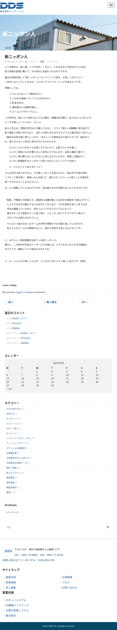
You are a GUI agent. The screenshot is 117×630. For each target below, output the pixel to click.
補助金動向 (11, 487)
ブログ (16, 47)
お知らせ (10, 413)
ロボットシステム (16, 600)
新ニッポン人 (16, 56)
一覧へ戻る (50, 302)
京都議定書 (11, 452)
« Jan (9, 388)
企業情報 (67, 577)
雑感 (23, 47)
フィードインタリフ (15, 443)
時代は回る (17, 323)
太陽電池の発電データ (16, 462)
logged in (20, 292)
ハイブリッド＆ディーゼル (18, 438)
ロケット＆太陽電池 (15, 447)
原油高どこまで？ (19, 318)
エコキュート (12, 418)
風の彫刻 (11, 615)
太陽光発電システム (17, 610)
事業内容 (11, 577)
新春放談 (16, 328)
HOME (8, 47)
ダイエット (11, 433)
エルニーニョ (12, 423)
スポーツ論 (11, 428)
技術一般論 (11, 467)
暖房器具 (10, 477)
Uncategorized (13, 408)
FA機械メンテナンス (17, 605)
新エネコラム (12, 472)
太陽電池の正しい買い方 (17, 457)
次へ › (85, 302)
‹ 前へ (10, 302)
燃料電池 (10, 482)
